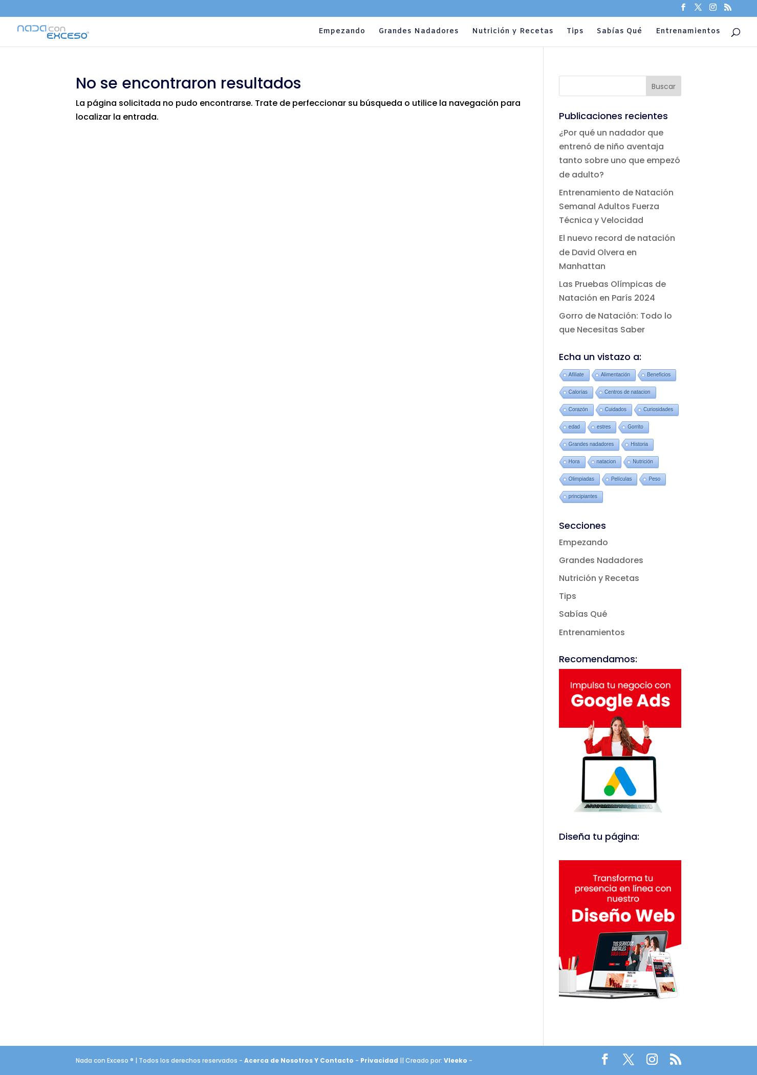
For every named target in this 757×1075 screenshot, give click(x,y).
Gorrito (635, 427)
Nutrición (643, 461)
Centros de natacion (627, 392)
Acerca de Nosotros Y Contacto (299, 1060)
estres (604, 427)
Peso (654, 479)
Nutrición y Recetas (512, 32)
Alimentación (615, 374)
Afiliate (576, 374)
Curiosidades (658, 409)
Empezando (341, 32)
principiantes (583, 496)
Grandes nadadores (591, 444)
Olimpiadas (581, 479)
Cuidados (615, 409)
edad (574, 427)
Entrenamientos (688, 32)
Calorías (578, 392)
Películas (621, 479)
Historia (639, 444)
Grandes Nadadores (419, 32)
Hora (574, 461)
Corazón (578, 409)
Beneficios (659, 374)
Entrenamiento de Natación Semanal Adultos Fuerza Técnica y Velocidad (616, 206)
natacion (606, 461)
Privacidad (380, 1060)
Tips (575, 32)
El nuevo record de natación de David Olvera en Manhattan (617, 252)
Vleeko (455, 1060)
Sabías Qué (619, 32)
